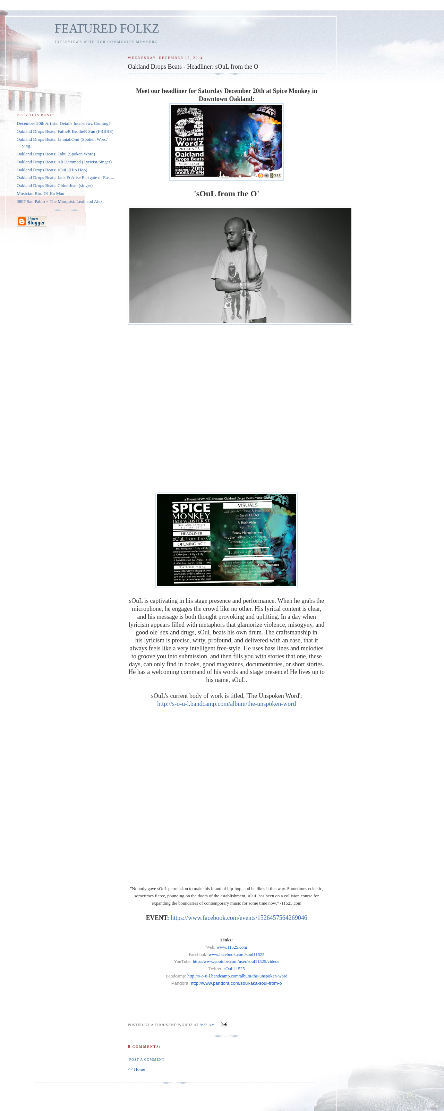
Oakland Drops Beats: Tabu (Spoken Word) (56, 153)
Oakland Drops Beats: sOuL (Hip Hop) (52, 169)
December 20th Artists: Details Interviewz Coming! (63, 123)
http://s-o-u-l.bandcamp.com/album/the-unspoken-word (226, 703)
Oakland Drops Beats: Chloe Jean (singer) (55, 185)
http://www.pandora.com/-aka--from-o (236, 983)
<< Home (136, 1069)
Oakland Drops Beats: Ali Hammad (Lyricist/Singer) (64, 161)
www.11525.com (231, 947)
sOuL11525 (234, 968)
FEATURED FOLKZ (107, 28)
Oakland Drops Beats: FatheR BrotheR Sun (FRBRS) (65, 131)
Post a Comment (146, 1059)
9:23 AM (207, 1025)
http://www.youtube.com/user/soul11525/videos (236, 961)
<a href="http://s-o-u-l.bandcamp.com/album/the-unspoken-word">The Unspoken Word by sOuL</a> (226, 408)
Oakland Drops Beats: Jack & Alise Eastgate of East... (65, 177)
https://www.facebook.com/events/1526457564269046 (239, 917)
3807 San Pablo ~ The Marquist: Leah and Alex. (60, 201)
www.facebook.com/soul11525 (236, 954)
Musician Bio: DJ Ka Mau (40, 193)
